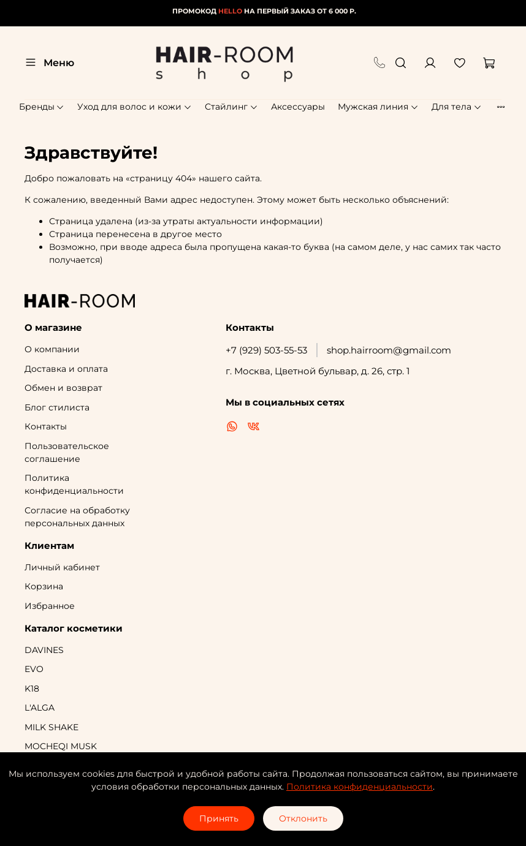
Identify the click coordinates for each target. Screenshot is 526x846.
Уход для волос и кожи (134, 106)
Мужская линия (378, 106)
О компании (52, 349)
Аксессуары (298, 106)
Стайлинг (231, 106)
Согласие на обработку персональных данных (77, 517)
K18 (32, 688)
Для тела (457, 106)
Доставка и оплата (66, 368)
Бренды (42, 106)
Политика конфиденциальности (74, 484)
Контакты (46, 426)
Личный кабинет (62, 567)
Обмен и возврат (63, 387)
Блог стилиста (57, 407)
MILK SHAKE (51, 727)
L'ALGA (40, 707)
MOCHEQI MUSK (61, 746)
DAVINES (44, 649)
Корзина (44, 586)
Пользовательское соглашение (67, 452)
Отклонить (303, 818)
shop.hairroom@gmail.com (389, 350)
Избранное (50, 605)
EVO (34, 668)
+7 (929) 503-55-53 (266, 350)
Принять (218, 818)
